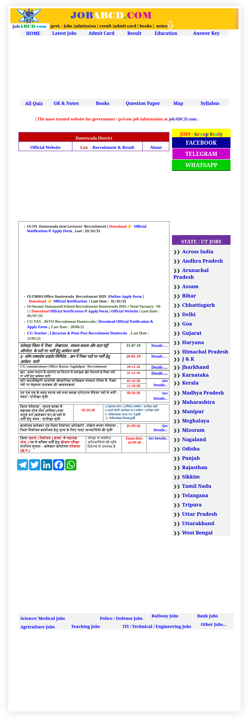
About (156, 147)
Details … (159, 345)
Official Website (45, 147)
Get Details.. (158, 438)
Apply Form (132, 296)
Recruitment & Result (113, 147)
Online (115, 296)
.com (201, 119)
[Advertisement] (124, 68)
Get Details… (161, 383)
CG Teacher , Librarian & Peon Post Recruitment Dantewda (77, 333)
